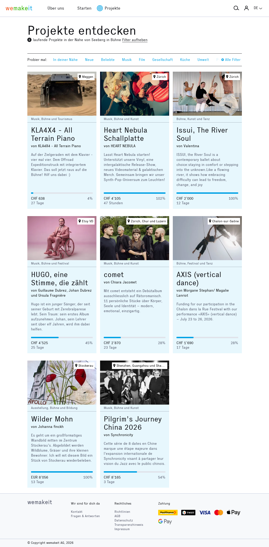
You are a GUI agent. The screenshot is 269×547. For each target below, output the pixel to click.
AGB (117, 516)
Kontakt (77, 512)
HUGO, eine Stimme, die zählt (59, 278)
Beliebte (108, 60)
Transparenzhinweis (128, 525)
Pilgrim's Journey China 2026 (133, 423)
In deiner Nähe (65, 60)
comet (114, 274)
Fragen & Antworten (85, 516)
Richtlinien (122, 512)
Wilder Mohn (52, 419)
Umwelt (203, 60)
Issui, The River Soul (202, 134)
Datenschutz (123, 520)
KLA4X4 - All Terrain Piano (53, 134)
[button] (236, 8)
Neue (89, 60)
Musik (127, 60)
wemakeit (39, 502)
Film (142, 60)
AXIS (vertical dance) (198, 278)
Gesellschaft (162, 60)
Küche (185, 60)
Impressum (122, 529)
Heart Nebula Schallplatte (125, 134)
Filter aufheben (134, 40)
